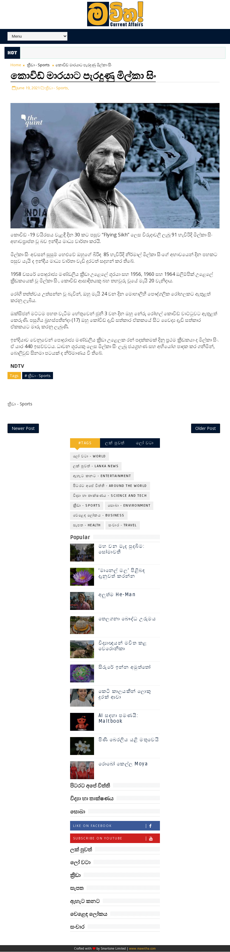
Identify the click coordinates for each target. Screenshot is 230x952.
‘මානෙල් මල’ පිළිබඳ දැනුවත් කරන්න (122, 573)
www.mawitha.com (142, 949)
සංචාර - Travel (122, 525)
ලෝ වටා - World (89, 456)
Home (15, 64)
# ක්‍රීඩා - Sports (38, 375)
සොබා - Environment (129, 505)
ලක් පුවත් (115, 442)
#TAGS (85, 442)
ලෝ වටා (145, 442)
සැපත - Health (87, 525)
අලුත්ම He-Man (117, 595)
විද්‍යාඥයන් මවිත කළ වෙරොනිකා (123, 646)
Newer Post (23, 428)
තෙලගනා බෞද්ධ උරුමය (127, 619)
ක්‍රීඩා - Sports (38, 64)
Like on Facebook (116, 826)
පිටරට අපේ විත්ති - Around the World (110, 486)
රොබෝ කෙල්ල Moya (123, 764)
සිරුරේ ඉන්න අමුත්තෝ (125, 667)
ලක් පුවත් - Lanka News (96, 466)
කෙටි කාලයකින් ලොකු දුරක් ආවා (125, 694)
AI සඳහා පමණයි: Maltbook (119, 719)
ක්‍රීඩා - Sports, (57, 87)
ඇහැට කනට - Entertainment (102, 476)
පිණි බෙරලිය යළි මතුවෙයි (129, 740)
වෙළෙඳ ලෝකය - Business (99, 515)
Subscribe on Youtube (116, 838)
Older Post (205, 428)
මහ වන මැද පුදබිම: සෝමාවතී (122, 549)
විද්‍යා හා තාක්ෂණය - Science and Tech (110, 495)
